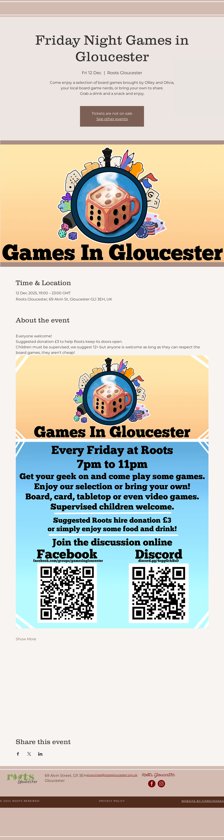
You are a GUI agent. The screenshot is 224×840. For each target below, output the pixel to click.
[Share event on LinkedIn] (40, 754)
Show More (26, 639)
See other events (112, 119)
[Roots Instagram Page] (161, 783)
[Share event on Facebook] (18, 754)
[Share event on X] (29, 754)
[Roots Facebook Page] (151, 783)
